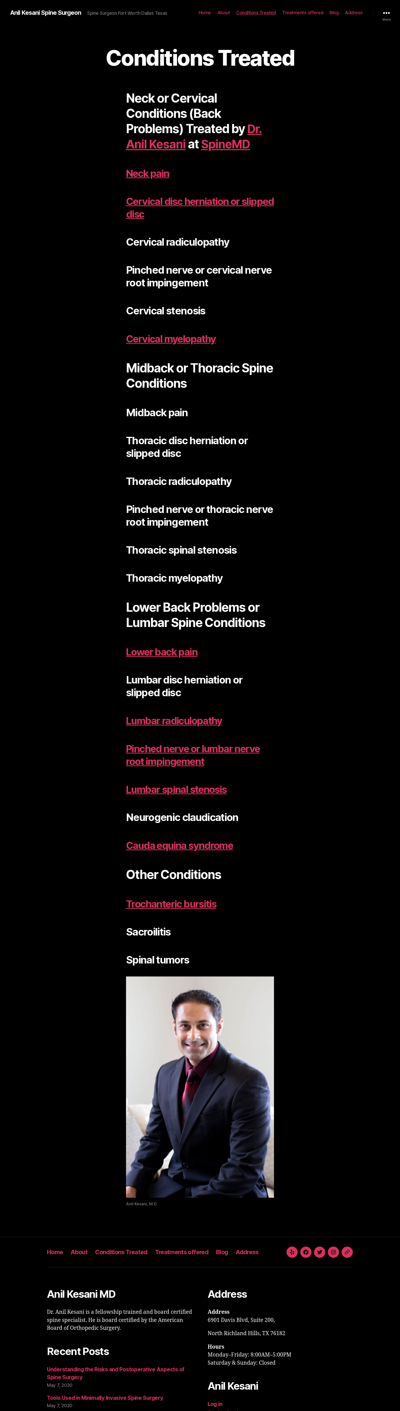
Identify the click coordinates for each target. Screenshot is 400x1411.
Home (205, 12)
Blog (334, 12)
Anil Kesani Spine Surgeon (45, 13)
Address (354, 12)
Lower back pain (163, 652)
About (223, 12)
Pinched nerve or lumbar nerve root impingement (196, 754)
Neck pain (149, 173)
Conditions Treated (256, 12)
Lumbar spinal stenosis (178, 789)
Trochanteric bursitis (173, 904)
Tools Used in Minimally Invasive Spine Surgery (107, 1398)
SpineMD (228, 143)
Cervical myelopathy (173, 338)
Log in (215, 1404)
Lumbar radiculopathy (176, 720)
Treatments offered (302, 12)
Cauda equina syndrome (182, 845)
